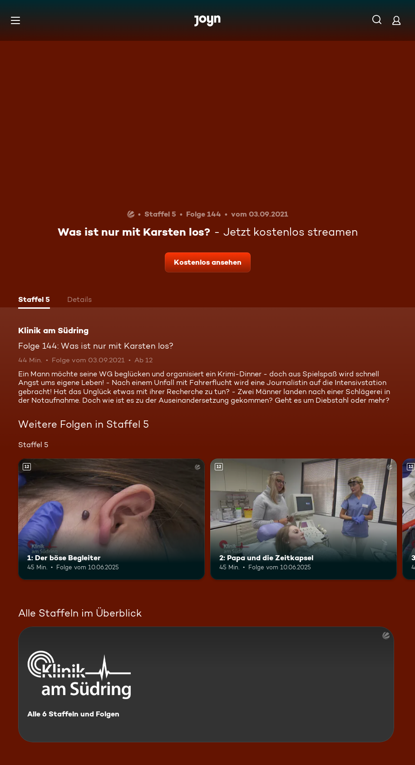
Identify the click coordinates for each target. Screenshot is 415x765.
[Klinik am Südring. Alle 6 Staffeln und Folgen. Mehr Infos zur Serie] (206, 684)
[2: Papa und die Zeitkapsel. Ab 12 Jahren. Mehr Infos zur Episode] (303, 519)
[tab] (34, 300)
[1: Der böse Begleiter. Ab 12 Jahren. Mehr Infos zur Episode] (111, 519)
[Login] (396, 20)
